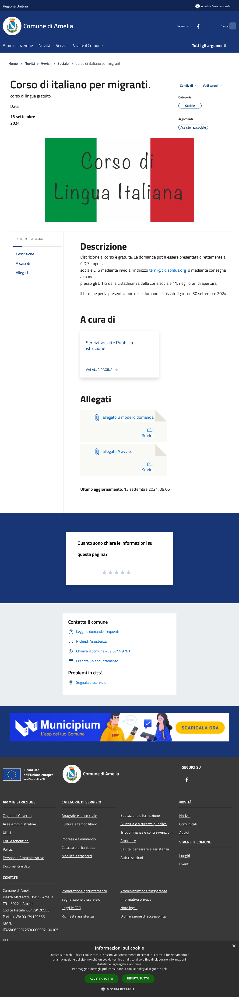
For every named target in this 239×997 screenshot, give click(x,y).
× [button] (233, 946)
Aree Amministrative (19, 824)
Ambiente (128, 840)
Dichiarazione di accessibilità (143, 916)
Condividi (189, 86)
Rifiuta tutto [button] (138, 978)
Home (13, 63)
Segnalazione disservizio (81, 899)
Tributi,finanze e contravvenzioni (146, 832)
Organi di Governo (17, 815)
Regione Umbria (15, 6)
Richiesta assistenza (78, 916)
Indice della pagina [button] (29, 239)
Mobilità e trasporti (77, 856)
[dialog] (119, 969)
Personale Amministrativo (23, 857)
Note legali (128, 908)
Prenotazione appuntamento (84, 891)
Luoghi (184, 855)
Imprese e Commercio (79, 839)
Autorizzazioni (131, 857)
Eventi (184, 864)
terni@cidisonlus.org (167, 270)
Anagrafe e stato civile (79, 815)
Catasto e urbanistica (78, 847)
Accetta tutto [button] (101, 979)
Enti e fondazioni (16, 841)
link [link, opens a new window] (164, 969)
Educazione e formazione (140, 815)
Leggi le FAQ (71, 908)
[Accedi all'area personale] (212, 6)
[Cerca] (230, 26)
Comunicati (188, 824)
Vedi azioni (213, 86)
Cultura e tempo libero (79, 824)
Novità (30, 63)
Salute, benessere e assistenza (144, 849)
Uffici (7, 832)
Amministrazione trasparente (143, 891)
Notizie (184, 815)
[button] (119, 989)
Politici (8, 849)
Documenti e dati (16, 866)
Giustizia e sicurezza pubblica (143, 824)
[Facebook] (189, 26)
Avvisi (46, 63)
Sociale (63, 63)
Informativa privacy (135, 899)
